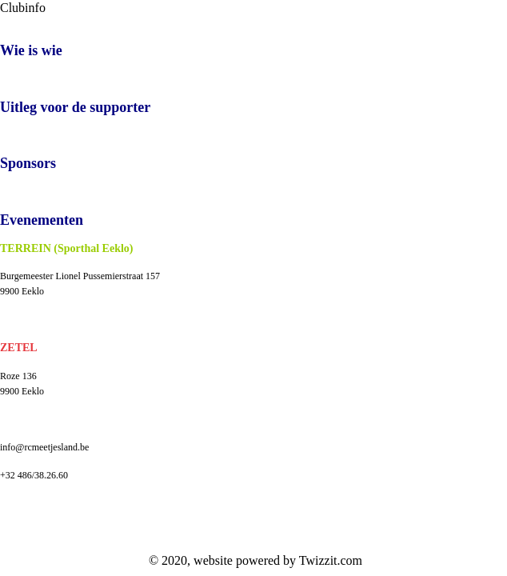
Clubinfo (23, 7)
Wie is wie (31, 50)
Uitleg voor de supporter (75, 107)
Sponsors (28, 163)
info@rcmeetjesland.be (44, 447)
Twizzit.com (330, 560)
